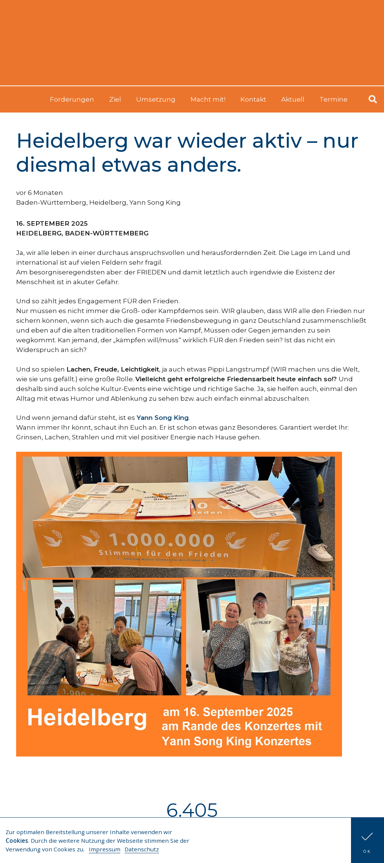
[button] (367, 840)
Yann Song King (155, 202)
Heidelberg (107, 202)
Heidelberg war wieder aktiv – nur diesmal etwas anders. (187, 152)
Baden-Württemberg (51, 202)
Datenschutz (141, 849)
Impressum (104, 849)
